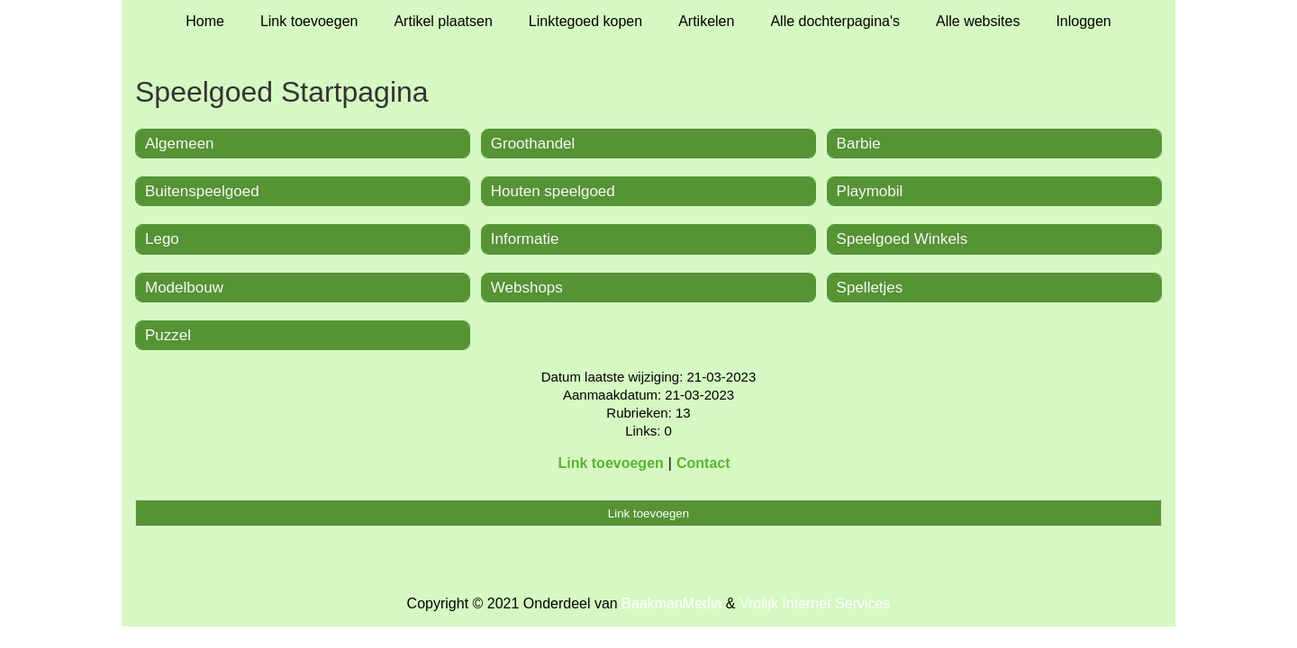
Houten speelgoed (553, 191)
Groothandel (533, 143)
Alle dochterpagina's (835, 21)
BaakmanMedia (671, 603)
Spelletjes (870, 287)
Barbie (859, 143)
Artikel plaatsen (443, 21)
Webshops (527, 287)
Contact (703, 463)
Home (205, 21)
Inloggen (1083, 21)
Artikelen (706, 21)
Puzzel (168, 335)
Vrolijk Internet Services (814, 603)
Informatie (525, 239)
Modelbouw (184, 287)
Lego (162, 239)
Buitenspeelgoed (202, 191)
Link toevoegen (309, 21)
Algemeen (179, 143)
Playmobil (870, 191)
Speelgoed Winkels (902, 239)
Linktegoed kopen (585, 21)
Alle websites (978, 21)
